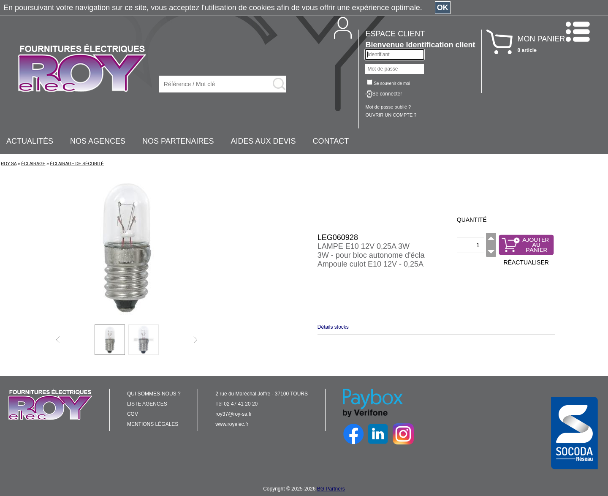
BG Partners (331, 489)
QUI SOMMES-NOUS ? (154, 394)
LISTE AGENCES (147, 404)
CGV (132, 414)
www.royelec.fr (231, 424)
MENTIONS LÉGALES (152, 424)
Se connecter (387, 94)
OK (442, 7)
